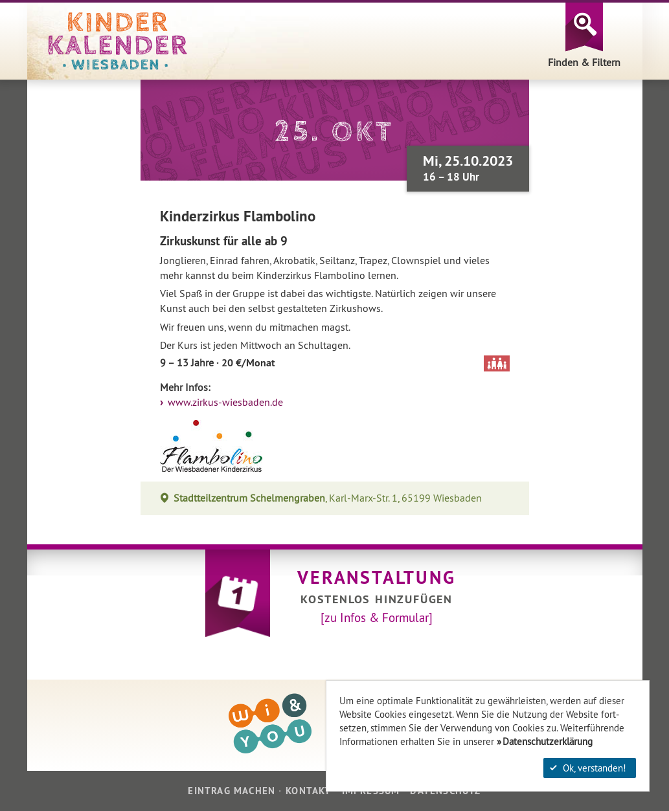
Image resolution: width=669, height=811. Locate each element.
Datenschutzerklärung (548, 741)
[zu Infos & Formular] (377, 617)
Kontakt (308, 790)
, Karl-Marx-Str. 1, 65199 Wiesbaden (328, 498)
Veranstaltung (376, 577)
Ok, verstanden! (588, 768)
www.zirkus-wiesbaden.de (224, 402)
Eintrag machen (231, 790)
